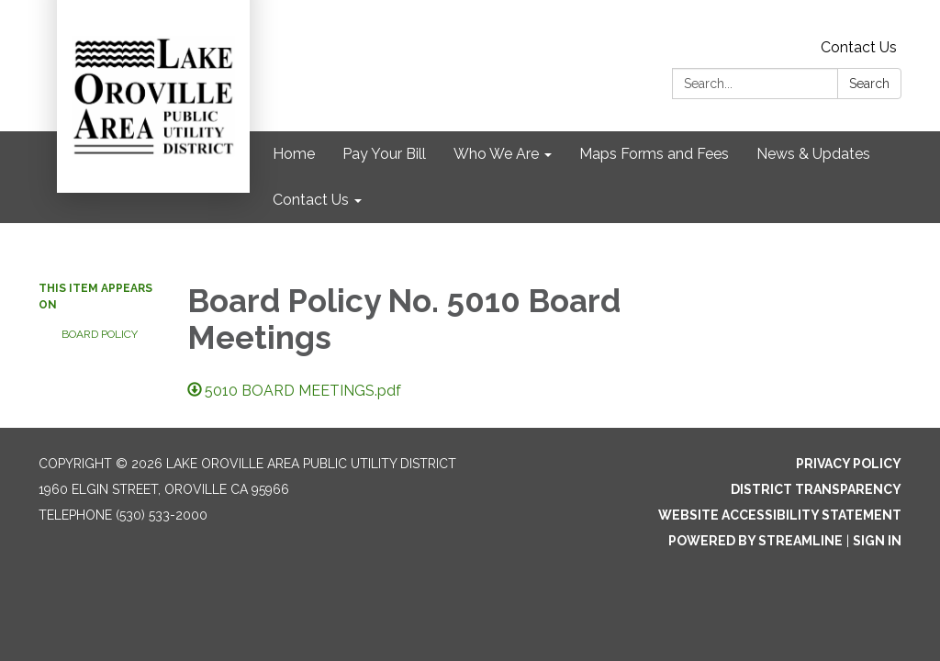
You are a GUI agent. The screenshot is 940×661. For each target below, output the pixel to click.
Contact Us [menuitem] (311, 199)
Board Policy (100, 334)
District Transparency (816, 489)
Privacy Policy (848, 463)
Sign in (877, 540)
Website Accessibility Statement (779, 515)
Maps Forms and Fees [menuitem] (654, 153)
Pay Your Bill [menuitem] (384, 153)
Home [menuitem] (294, 153)
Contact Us (859, 47)
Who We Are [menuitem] (496, 153)
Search (869, 83)
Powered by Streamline (755, 540)
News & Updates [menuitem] (813, 153)
